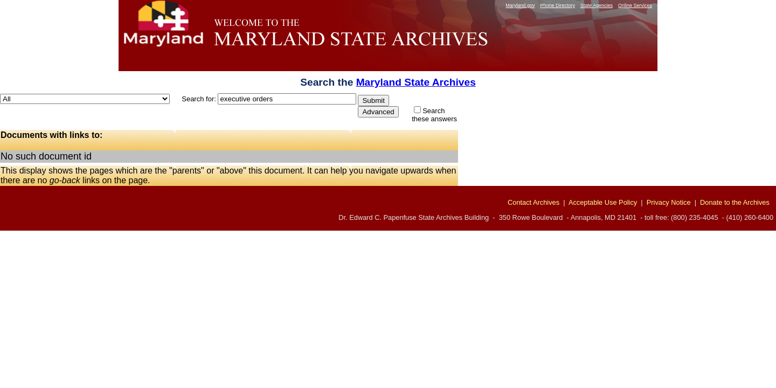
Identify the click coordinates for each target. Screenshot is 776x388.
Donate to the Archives (735, 202)
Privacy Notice (669, 202)
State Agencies (596, 5)
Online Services (635, 5)
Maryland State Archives (416, 82)
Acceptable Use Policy (603, 202)
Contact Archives (533, 202)
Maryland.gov (520, 5)
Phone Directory (557, 5)
